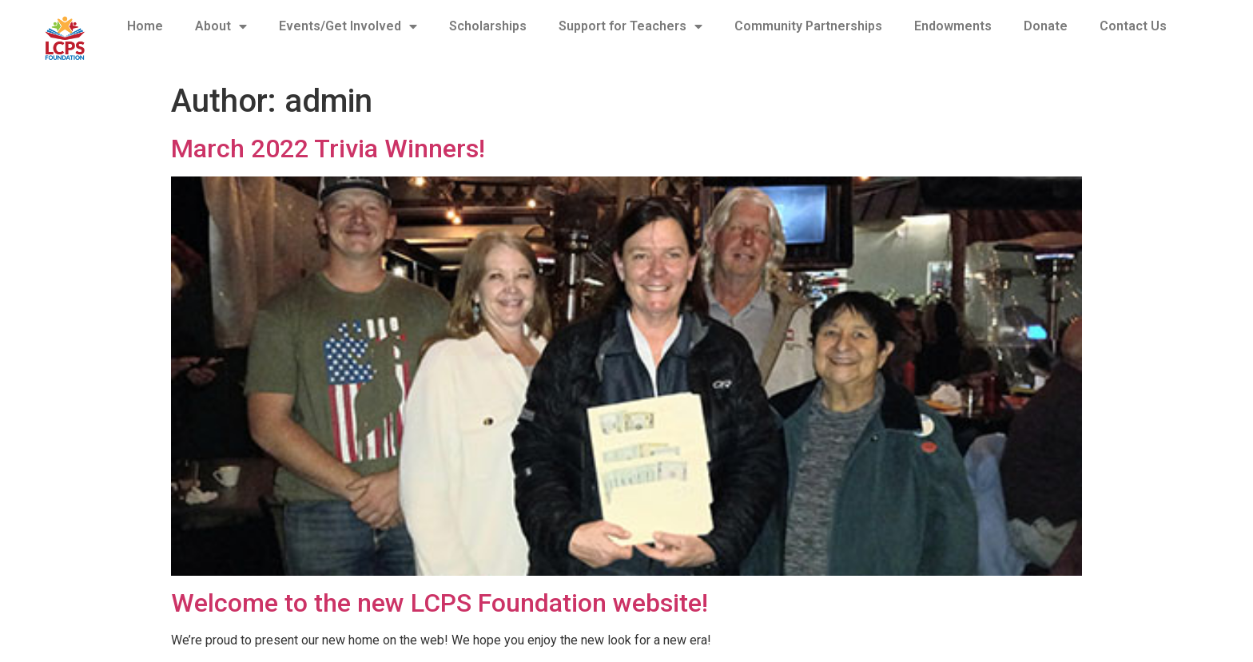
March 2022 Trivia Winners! (328, 148)
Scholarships (488, 26)
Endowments (953, 26)
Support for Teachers (630, 26)
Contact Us (1133, 26)
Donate (1046, 26)
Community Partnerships (808, 26)
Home (145, 26)
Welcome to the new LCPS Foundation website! (439, 603)
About (221, 26)
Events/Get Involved (348, 26)
